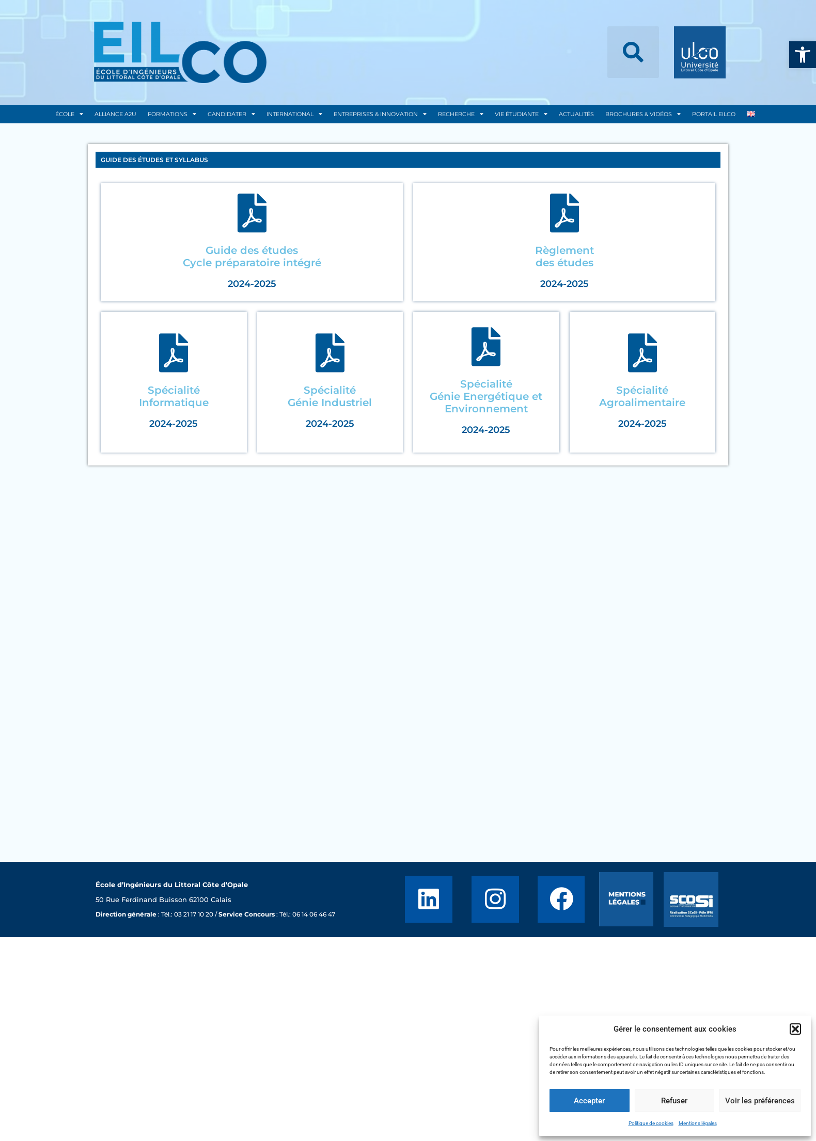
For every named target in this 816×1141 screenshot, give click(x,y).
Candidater (231, 114)
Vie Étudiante (521, 114)
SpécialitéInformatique (174, 396)
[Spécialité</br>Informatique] (173, 352)
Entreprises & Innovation (380, 114)
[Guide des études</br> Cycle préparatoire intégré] (251, 213)
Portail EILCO (713, 114)
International (294, 114)
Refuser (674, 1100)
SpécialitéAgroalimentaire (642, 396)
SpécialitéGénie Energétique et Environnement (486, 396)
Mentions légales (698, 1123)
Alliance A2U (115, 114)
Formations (172, 114)
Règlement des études (564, 256)
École (69, 114)
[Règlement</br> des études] (564, 213)
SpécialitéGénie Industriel (330, 396)
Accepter (589, 1100)
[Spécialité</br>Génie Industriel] (329, 352)
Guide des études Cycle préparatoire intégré (252, 256)
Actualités (576, 114)
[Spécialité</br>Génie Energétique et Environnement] (486, 346)
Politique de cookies (651, 1123)
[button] (802, 54)
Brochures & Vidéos (643, 114)
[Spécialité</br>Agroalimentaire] (642, 352)
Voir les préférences (760, 1100)
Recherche (460, 114)
